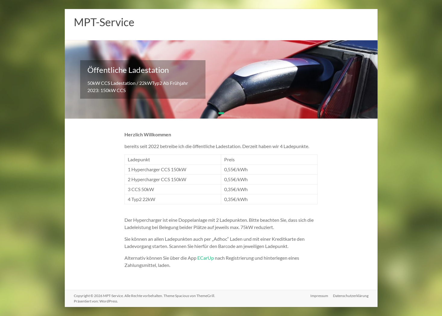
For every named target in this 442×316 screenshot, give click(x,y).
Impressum (319, 295)
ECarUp (205, 258)
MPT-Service (104, 22)
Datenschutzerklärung (350, 295)
